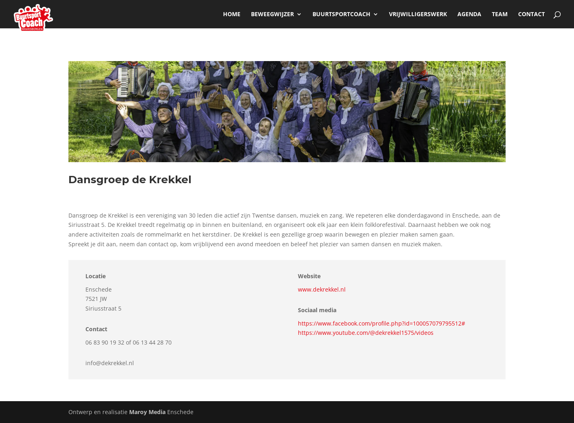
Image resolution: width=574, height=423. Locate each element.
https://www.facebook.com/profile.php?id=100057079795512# (381, 323)
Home (231, 14)
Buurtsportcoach (341, 14)
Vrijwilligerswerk (418, 14)
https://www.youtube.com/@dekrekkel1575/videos (366, 332)
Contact (531, 14)
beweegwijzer (272, 14)
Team (500, 14)
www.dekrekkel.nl (322, 289)
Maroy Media (147, 412)
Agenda (469, 14)
